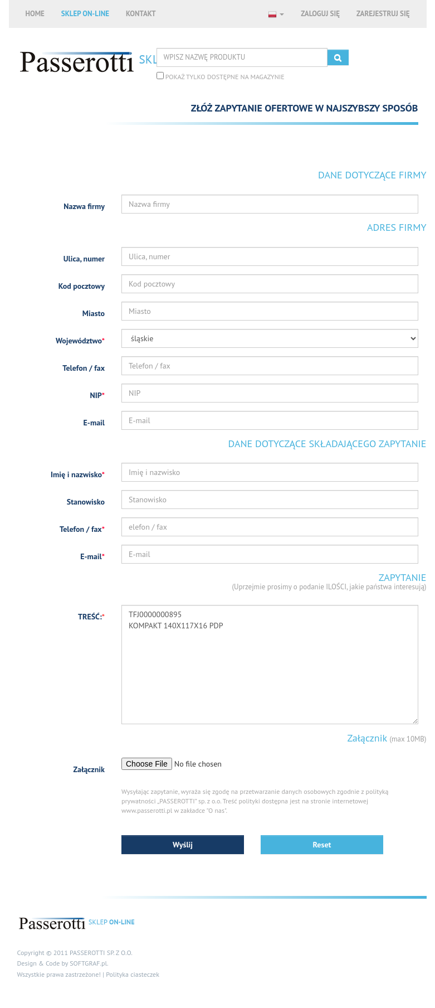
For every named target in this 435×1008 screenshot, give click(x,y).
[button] (276, 14)
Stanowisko (86, 502)
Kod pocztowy (81, 286)
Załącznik (89, 769)
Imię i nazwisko (78, 474)
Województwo (80, 341)
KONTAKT (141, 13)
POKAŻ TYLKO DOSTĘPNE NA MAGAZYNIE (221, 76)
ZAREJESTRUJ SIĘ (383, 13)
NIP (97, 395)
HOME (35, 13)
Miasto (93, 313)
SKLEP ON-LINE (85, 13)
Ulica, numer (84, 259)
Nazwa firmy (84, 206)
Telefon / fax (83, 368)
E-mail (94, 423)
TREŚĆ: (91, 617)
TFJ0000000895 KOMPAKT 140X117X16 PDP (269, 664)
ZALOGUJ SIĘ (320, 13)
